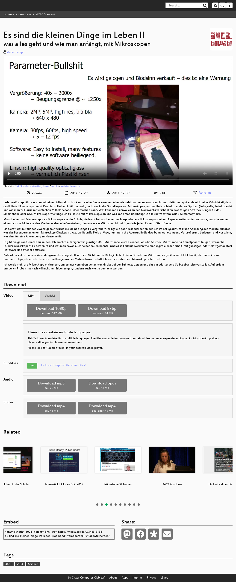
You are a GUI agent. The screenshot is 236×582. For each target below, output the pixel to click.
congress (24, 14)
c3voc (164, 577)
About (113, 577)
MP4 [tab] (31, 296)
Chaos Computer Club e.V (88, 577)
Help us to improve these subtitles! (63, 365)
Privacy (151, 577)
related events (70, 186)
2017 (39, 14)
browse (9, 14)
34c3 (8, 564)
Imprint (137, 577)
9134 (20, 564)
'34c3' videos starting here (32, 186)
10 (139, 504)
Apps (125, 577)
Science (33, 564)
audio (55, 186)
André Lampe (15, 52)
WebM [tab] (50, 296)
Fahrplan (204, 193)
